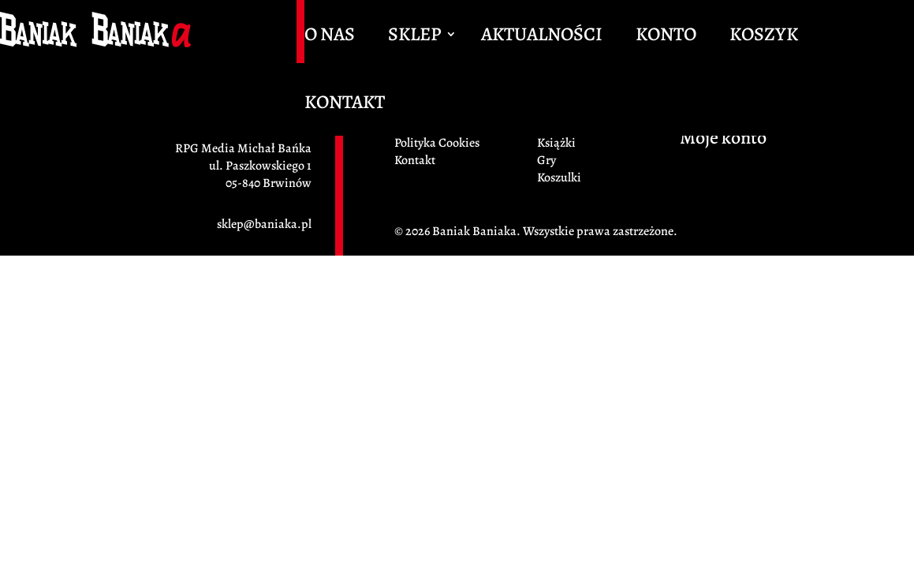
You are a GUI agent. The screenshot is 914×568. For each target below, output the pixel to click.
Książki (556, 142)
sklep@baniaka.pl (264, 224)
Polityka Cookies (436, 142)
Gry (546, 160)
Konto (666, 37)
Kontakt (344, 105)
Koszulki (559, 177)
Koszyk (763, 37)
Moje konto (723, 140)
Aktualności (541, 37)
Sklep (414, 37)
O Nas (329, 37)
